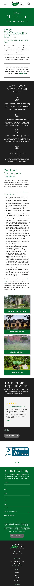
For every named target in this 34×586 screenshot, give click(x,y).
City (5, 500)
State (5, 504)
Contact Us (17, 580)
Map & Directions (17, 565)
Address (6, 497)
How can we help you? (9, 515)
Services (17, 577)
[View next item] (8, 430)
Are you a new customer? (10, 511)
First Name (6, 482)
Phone (5, 489)
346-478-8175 (17, 554)
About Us (17, 575)
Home (17, 572)
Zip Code (6, 508)
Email (5, 493)
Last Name (6, 486)
